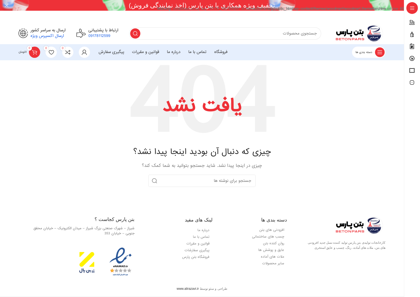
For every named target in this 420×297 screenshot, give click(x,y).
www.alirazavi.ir (188, 288)
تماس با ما (201, 236)
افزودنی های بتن (271, 229)
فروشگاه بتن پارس (195, 256)
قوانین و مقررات (197, 243)
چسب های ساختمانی (268, 236)
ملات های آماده (272, 256)
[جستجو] (225, 33)
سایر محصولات (273, 263)
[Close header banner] (6, 5)
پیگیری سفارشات (197, 250)
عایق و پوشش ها (271, 250)
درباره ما (203, 229)
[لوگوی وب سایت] (358, 34)
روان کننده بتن (273, 243)
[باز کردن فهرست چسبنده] (368, 52)
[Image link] (358, 226)
